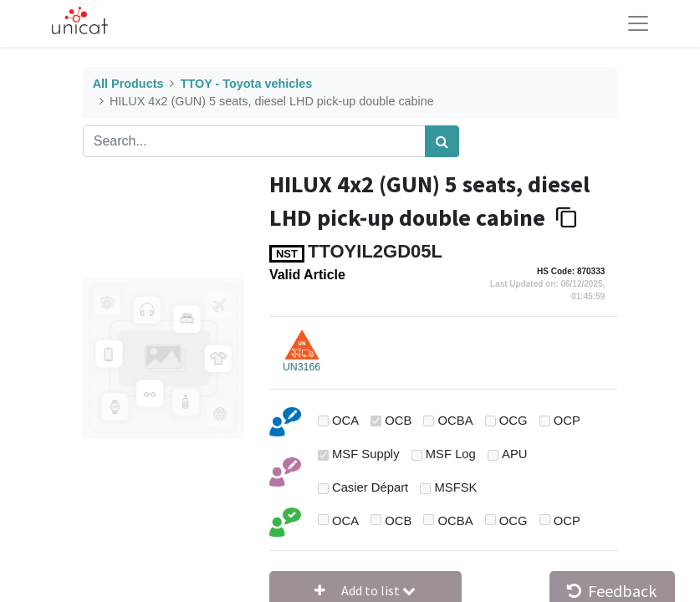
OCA (345, 420)
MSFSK (455, 487)
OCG (513, 420)
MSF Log (451, 454)
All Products (128, 83)
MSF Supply (366, 454)
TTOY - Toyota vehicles (247, 83)
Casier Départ (370, 487)
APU (514, 454)
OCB (398, 420)
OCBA (455, 420)
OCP (567, 420)
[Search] (442, 141)
